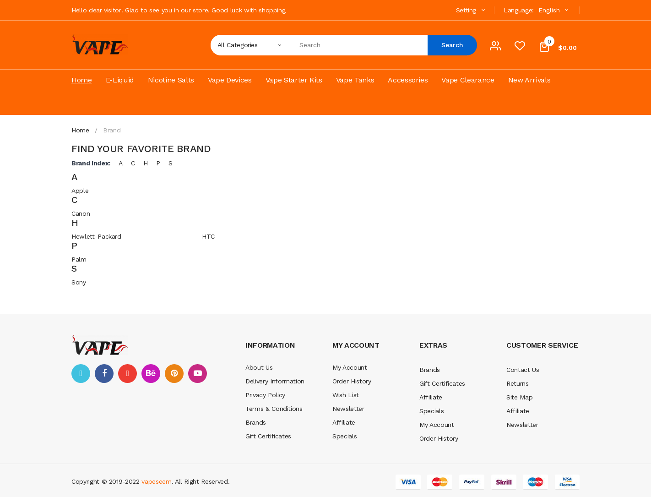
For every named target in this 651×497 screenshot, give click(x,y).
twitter (80, 373)
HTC (208, 236)
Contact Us (522, 369)
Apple (79, 190)
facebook (104, 373)
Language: (519, 10)
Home (80, 130)
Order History (351, 381)
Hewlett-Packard (96, 236)
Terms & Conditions (274, 408)
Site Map (519, 397)
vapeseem (156, 481)
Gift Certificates (268, 436)
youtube (197, 373)
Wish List (345, 395)
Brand (111, 130)
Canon (80, 213)
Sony (78, 282)
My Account (349, 367)
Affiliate (343, 422)
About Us (258, 367)
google (127, 373)
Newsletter (348, 408)
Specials (344, 436)
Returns (517, 383)
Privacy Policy (265, 395)
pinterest (174, 373)
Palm (79, 259)
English (554, 10)
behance (150, 373)
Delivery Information (274, 381)
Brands (255, 422)
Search (452, 45)
